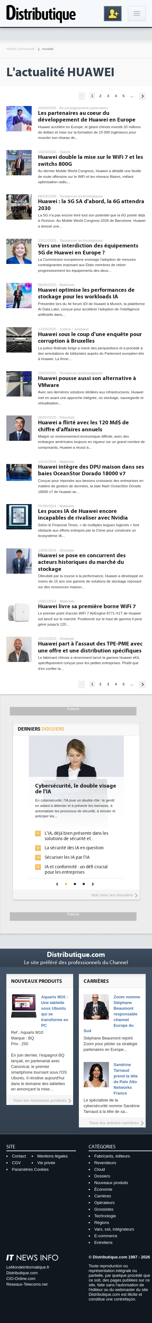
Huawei (48, 49)
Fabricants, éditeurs (112, 1156)
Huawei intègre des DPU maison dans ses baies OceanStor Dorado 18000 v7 (91, 470)
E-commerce (105, 1235)
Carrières (102, 1196)
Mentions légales (52, 1156)
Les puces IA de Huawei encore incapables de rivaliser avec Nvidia (83, 514)
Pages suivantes (142, 96)
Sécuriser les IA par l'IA (67, 857)
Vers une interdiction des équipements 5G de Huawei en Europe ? (88, 249)
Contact (19, 1156)
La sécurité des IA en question (74, 848)
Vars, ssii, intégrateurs (114, 1229)
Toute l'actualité (20, 49)
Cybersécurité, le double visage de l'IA (75, 789)
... (131, 96)
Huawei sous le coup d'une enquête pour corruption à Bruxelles (90, 338)
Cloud (99, 1169)
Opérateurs (104, 1202)
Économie (103, 1189)
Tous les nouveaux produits (39, 1100)
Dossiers (102, 1176)
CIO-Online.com (20, 1278)
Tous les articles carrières (114, 1122)
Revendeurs (105, 1162)
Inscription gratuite (112, 13)
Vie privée (46, 1162)
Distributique (41, 13)
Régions (101, 1222)
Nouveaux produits (111, 1182)
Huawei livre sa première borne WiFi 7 (87, 606)
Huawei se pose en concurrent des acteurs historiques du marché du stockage (82, 562)
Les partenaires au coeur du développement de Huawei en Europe (87, 116)
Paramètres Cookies (30, 1169)
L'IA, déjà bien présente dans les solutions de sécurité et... (76, 836)
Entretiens (103, 1242)
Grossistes (103, 1209)
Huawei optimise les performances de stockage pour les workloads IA (86, 293)
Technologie (105, 1216)
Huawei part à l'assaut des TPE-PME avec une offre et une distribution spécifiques (90, 647)
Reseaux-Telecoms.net (27, 1284)
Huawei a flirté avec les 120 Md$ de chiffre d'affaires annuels (83, 426)
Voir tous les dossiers (112, 895)
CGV (16, 1162)
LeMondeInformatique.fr (27, 1267)
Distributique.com (22, 1272)
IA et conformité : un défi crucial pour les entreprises (76, 869)
